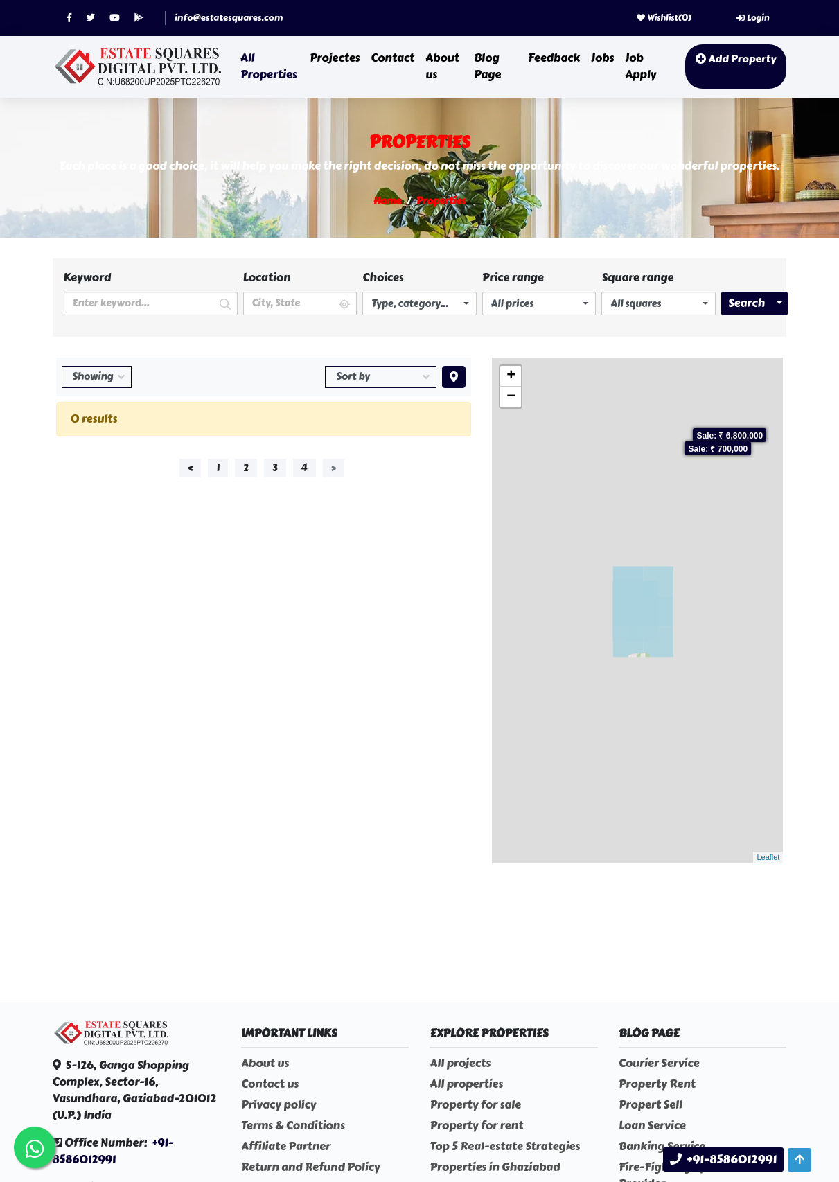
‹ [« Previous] (190, 468)
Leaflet (768, 857)
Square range (637, 278)
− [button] (510, 397)
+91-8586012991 (113, 1151)
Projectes (335, 58)
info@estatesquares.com (229, 18)
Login (752, 18)
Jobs (602, 58)
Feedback (554, 58)
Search (746, 303)
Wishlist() (664, 18)
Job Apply (640, 66)
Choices (382, 278)
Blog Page (487, 66)
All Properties (268, 66)
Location (267, 278)
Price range (513, 278)
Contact (392, 58)
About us (442, 66)
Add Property (736, 59)
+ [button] (510, 376)
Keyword (88, 278)
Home (387, 201)
